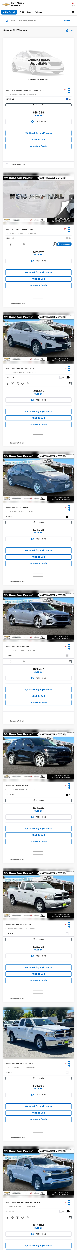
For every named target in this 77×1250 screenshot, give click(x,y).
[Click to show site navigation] (73, 12)
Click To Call (38, 140)
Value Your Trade (38, 146)
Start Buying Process (38, 133)
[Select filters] (67, 30)
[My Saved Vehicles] (73, 5)
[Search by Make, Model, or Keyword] (36, 21)
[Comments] (38, 105)
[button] (9, 12)
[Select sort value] (72, 30)
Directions (26, 12)
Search (67, 21)
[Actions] (69, 90)
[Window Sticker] (64, 244)
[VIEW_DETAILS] (38, 62)
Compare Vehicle (17, 164)
